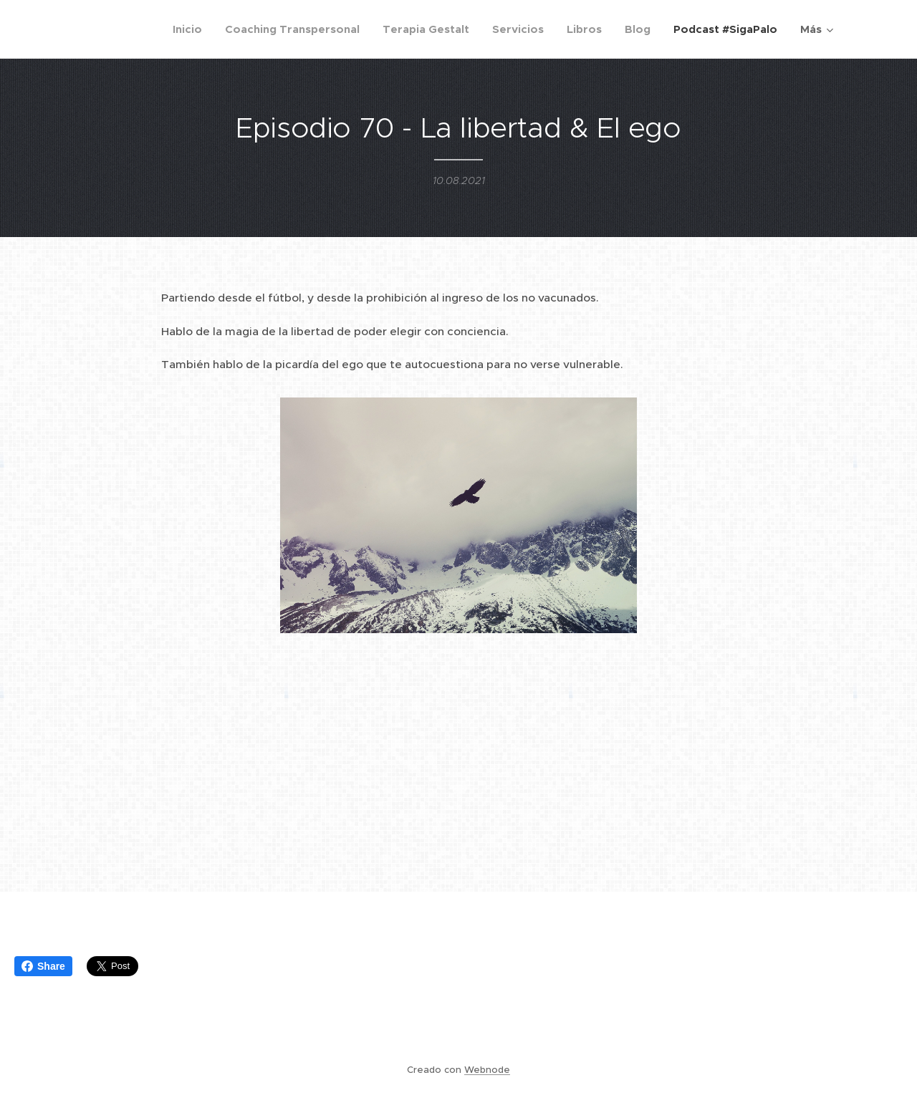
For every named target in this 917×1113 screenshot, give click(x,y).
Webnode (487, 1070)
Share (43, 966)
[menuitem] (191, 29)
